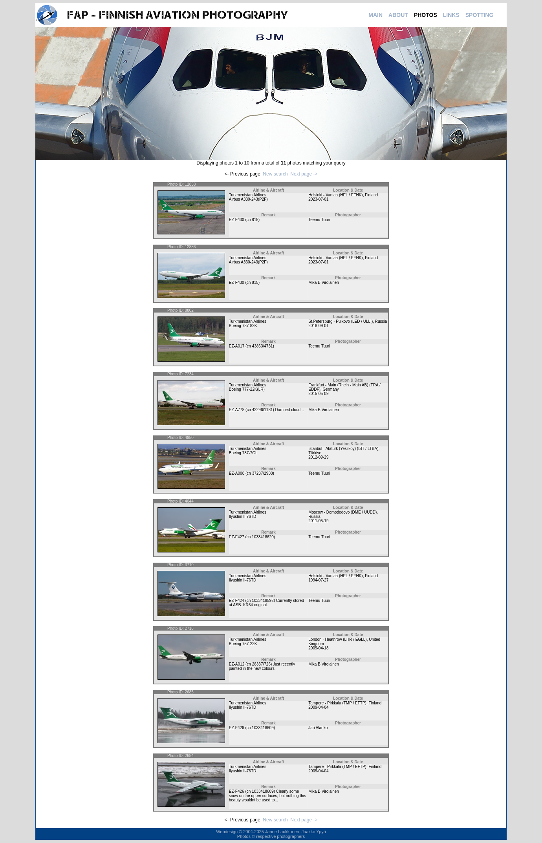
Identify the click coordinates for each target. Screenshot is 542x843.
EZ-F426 (236, 728)
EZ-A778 (236, 410)
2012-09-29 (318, 457)
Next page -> (303, 174)
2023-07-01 (318, 199)
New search (275, 174)
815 (255, 220)
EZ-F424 (236, 600)
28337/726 (261, 664)
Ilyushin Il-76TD (242, 516)
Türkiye (314, 453)
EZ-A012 (236, 664)
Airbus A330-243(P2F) (248, 199)
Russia (381, 321)
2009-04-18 (318, 648)
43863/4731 (262, 346)
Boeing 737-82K (243, 326)
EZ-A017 (236, 346)
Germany (330, 389)
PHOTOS (425, 15)
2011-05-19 (318, 521)
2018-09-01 (318, 326)
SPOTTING (479, 15)
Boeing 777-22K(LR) (247, 389)
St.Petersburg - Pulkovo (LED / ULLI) (340, 321)
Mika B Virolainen (323, 282)
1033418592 (263, 600)
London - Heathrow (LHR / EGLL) (337, 639)
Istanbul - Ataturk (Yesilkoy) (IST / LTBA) (343, 448)
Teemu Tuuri (319, 220)
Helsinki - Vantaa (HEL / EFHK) (335, 195)
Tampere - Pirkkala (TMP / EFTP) (337, 703)
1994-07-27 (318, 580)
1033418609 (263, 728)
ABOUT (398, 15)
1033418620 (263, 537)
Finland (371, 195)
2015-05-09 (318, 393)
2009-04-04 (318, 707)
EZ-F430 (236, 220)
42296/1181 (262, 410)
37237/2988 (262, 473)
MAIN (375, 15)
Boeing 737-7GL (243, 453)
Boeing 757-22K (243, 644)
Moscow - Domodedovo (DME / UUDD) (342, 512)
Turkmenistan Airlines (247, 195)
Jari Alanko (318, 728)
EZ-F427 (236, 537)
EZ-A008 (236, 473)
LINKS (451, 15)
